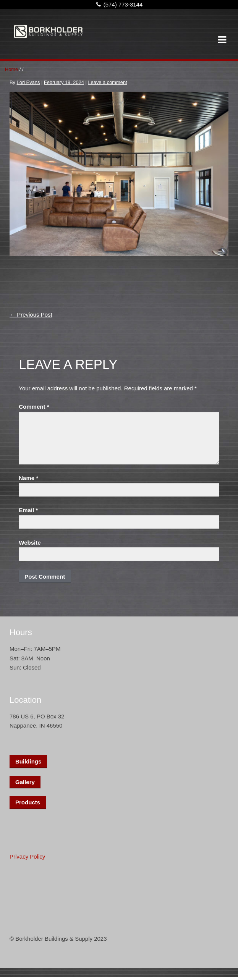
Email (28, 510)
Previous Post (31, 314)
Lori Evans (28, 82)
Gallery (25, 782)
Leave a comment (107, 82)
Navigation (221, 40)
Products (27, 802)
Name (28, 478)
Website (29, 542)
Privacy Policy (27, 856)
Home (11, 69)
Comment (34, 406)
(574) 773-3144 (118, 4)
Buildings (28, 761)
